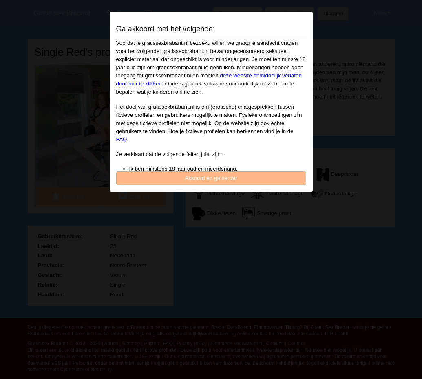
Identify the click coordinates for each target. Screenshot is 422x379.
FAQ (121, 139)
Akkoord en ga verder (211, 178)
